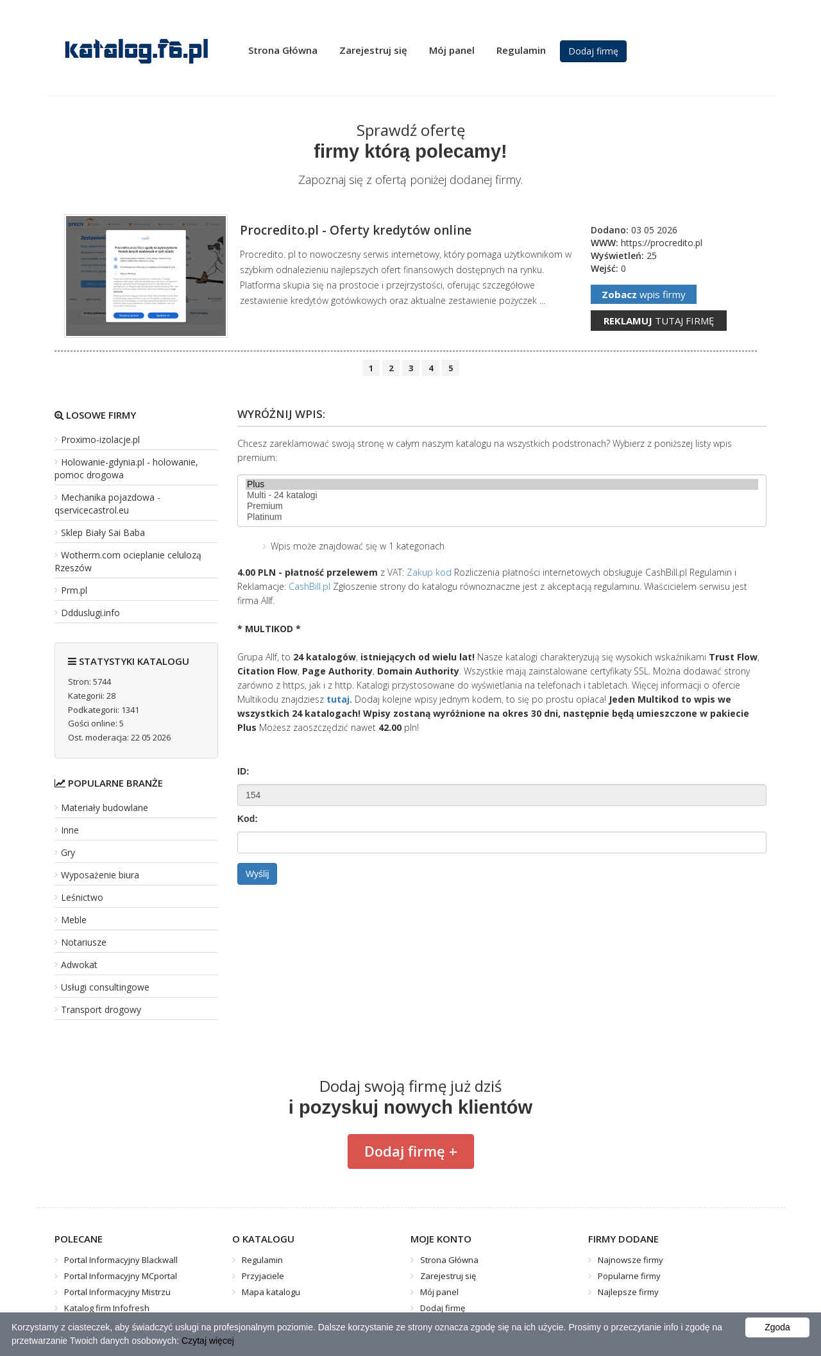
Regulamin (521, 50)
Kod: (247, 819)
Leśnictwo (82, 897)
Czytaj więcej (208, 1340)
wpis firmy (644, 294)
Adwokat (79, 964)
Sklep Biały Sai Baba (103, 532)
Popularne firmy (629, 1276)
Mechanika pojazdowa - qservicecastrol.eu (107, 503)
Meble (74, 920)
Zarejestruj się (373, 50)
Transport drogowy (101, 1009)
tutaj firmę (659, 320)
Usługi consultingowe (105, 987)
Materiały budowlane (104, 807)
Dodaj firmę (593, 51)
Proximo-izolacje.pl (100, 439)
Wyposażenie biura (100, 875)
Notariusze (83, 942)
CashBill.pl (309, 586)
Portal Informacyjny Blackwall (121, 1260)
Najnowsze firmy (630, 1260)
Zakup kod (429, 572)
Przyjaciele (263, 1276)
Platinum (502, 517)
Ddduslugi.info (90, 613)
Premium (502, 506)
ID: (243, 771)
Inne (70, 830)
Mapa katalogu (271, 1292)
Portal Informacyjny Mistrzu (117, 1292)
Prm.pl (74, 590)
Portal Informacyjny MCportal (120, 1276)
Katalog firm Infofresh (106, 1308)
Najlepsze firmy (628, 1292)
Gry (68, 852)
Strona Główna (282, 50)
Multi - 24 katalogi (502, 495)
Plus (502, 484)
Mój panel (452, 50)
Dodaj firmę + (410, 1150)
